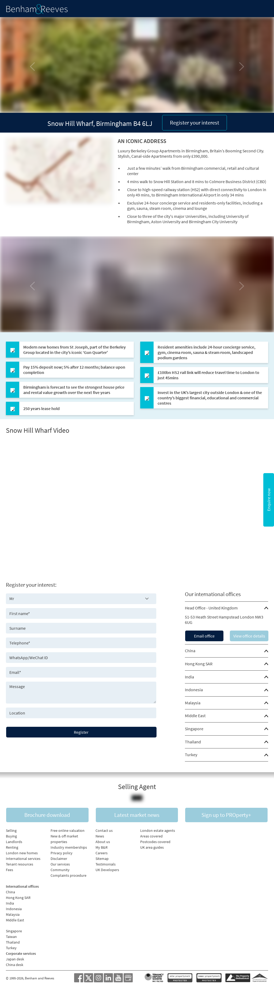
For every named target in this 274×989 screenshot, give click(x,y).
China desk (14, 964)
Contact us (104, 830)
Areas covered (151, 836)
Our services (60, 864)
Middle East (195, 715)
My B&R (102, 847)
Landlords (14, 841)
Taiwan (11, 936)
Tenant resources (19, 864)
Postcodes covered (155, 841)
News (100, 836)
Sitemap (102, 858)
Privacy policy (62, 853)
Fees (9, 869)
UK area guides (152, 847)
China (190, 650)
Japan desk (15, 959)
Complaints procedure (68, 875)
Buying (11, 836)
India (189, 676)
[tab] (226, 608)
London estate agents (157, 830)
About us (103, 841)
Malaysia (192, 702)
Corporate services (21, 953)
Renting (12, 847)
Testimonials (106, 864)
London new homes (22, 853)
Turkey (191, 754)
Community (60, 869)
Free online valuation (68, 830)
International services (23, 858)
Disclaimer (59, 858)
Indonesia (194, 689)
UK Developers (107, 869)
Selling (11, 830)
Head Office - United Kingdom (211, 608)
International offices (22, 886)
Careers (102, 853)
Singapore (194, 728)
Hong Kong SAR (198, 663)
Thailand (193, 741)
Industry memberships (69, 847)
